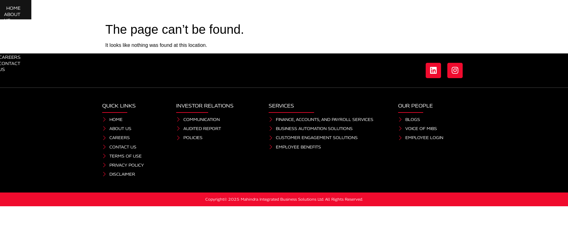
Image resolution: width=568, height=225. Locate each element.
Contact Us (407, 11)
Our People (271, 11)
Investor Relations (326, 11)
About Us (196, 11)
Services (230, 11)
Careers (374, 11)
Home (169, 11)
